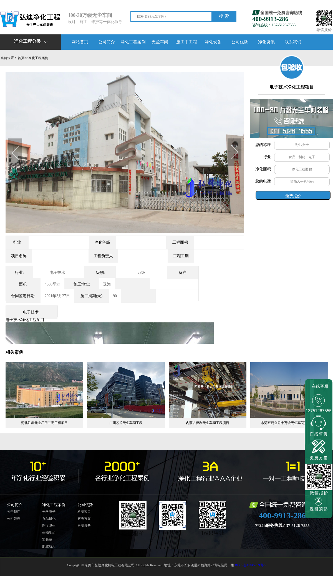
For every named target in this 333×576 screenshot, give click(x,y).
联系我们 (293, 42)
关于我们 (13, 512)
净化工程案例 (133, 42)
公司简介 (106, 42)
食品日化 (49, 519)
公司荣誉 (13, 519)
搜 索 (224, 16)
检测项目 (84, 512)
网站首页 (80, 42)
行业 (267, 157)
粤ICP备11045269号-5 (250, 565)
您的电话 (263, 181)
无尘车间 (160, 42)
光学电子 (49, 512)
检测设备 (84, 525)
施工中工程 (186, 42)
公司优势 (239, 42)
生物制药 (49, 532)
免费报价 (293, 196)
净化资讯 (266, 42)
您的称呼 (263, 145)
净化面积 (263, 169)
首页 (21, 58)
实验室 (47, 539)
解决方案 (84, 519)
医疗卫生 (49, 525)
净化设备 (213, 42)
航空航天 (49, 546)
